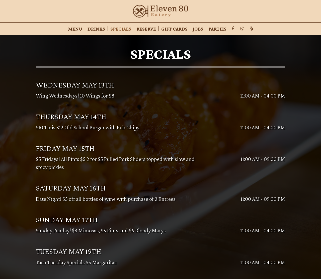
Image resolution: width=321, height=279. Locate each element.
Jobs (198, 28)
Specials (120, 28)
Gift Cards (174, 28)
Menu (75, 28)
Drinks (96, 28)
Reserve (146, 28)
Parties (217, 28)
